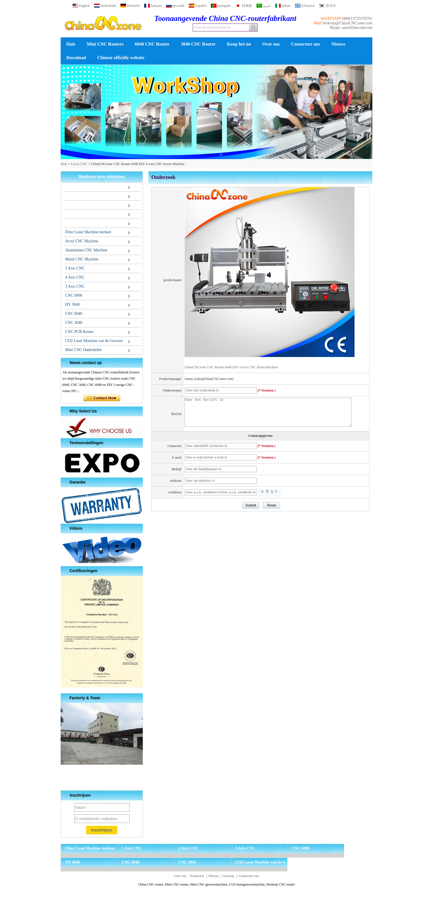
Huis (70, 44)
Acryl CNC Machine (81, 241)
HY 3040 (72, 304)
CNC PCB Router (79, 332)
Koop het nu (239, 44)
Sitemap (228, 876)
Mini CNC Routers (105, 44)
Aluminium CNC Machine (86, 250)
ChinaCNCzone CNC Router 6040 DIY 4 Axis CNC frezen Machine (231, 367)
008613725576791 (357, 18)
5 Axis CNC (74, 268)
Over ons (271, 44)
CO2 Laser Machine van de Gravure (94, 341)
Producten (197, 876)
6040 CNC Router (152, 44)
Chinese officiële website (120, 57)
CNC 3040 (73, 322)
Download (76, 57)
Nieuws (338, 44)
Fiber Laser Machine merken (88, 232)
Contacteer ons (305, 44)
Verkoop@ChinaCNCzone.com (347, 23)
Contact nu (102, 398)
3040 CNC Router (198, 44)
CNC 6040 (73, 313)
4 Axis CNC (79, 164)
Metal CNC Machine (81, 259)
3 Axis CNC (74, 286)
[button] (207, 154)
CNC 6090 (73, 295)
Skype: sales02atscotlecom (351, 27)
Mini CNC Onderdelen (83, 350)
